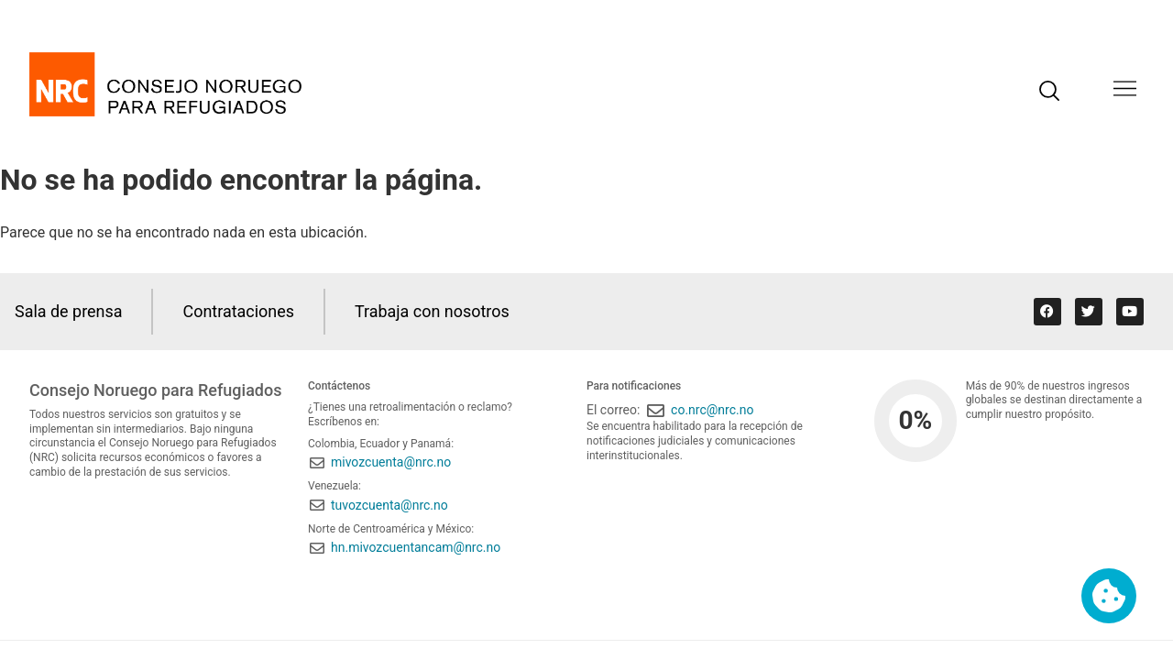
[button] (1124, 90)
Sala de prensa (69, 311)
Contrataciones (239, 311)
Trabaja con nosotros (433, 311)
